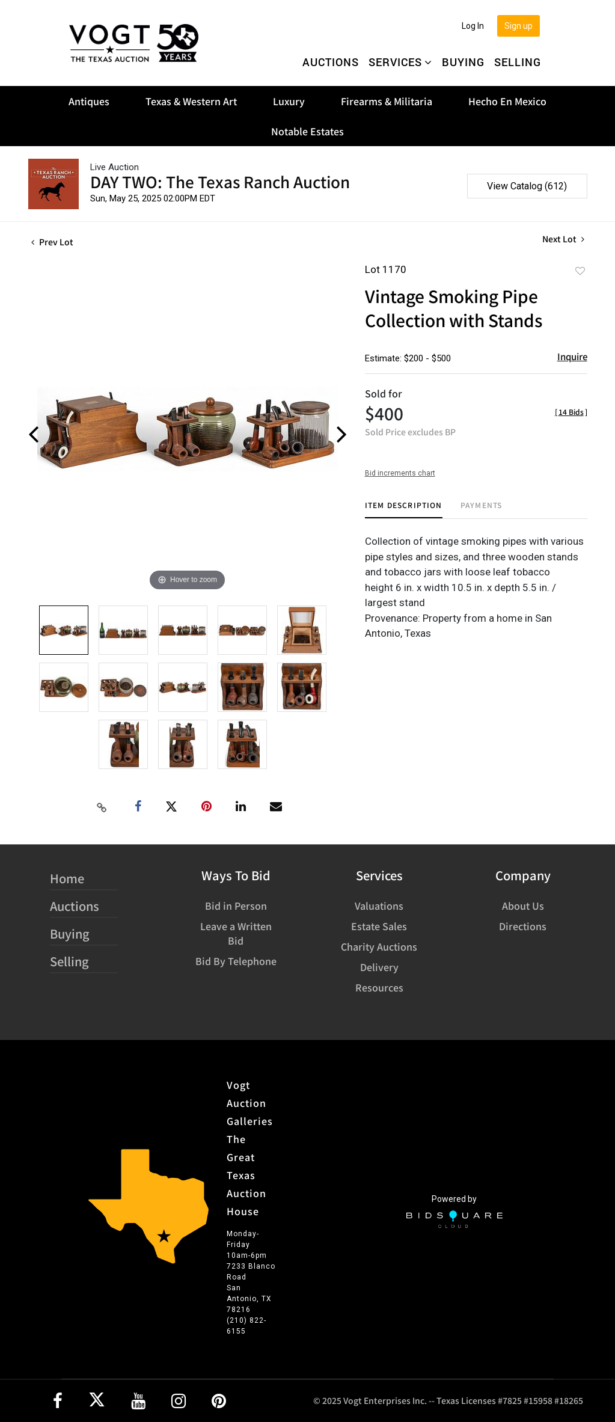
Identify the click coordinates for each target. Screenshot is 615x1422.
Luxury (289, 101)
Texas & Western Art (191, 101)
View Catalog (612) (527, 186)
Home (67, 878)
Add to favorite (580, 270)
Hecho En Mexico (507, 101)
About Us (523, 905)
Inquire (572, 356)
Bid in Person (236, 905)
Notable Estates (307, 131)
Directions (522, 926)
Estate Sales (379, 926)
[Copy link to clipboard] (101, 807)
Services (400, 62)
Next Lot (563, 239)
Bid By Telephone (236, 961)
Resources (379, 987)
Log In (473, 26)
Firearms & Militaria (386, 101)
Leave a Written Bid (236, 933)
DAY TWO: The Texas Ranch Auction (220, 181)
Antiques (89, 101)
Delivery (379, 967)
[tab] (403, 509)
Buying (463, 62)
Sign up (518, 26)
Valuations (379, 905)
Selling (517, 62)
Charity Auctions (379, 946)
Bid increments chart (400, 473)
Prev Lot (52, 242)
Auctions (330, 62)
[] (571, 411)
